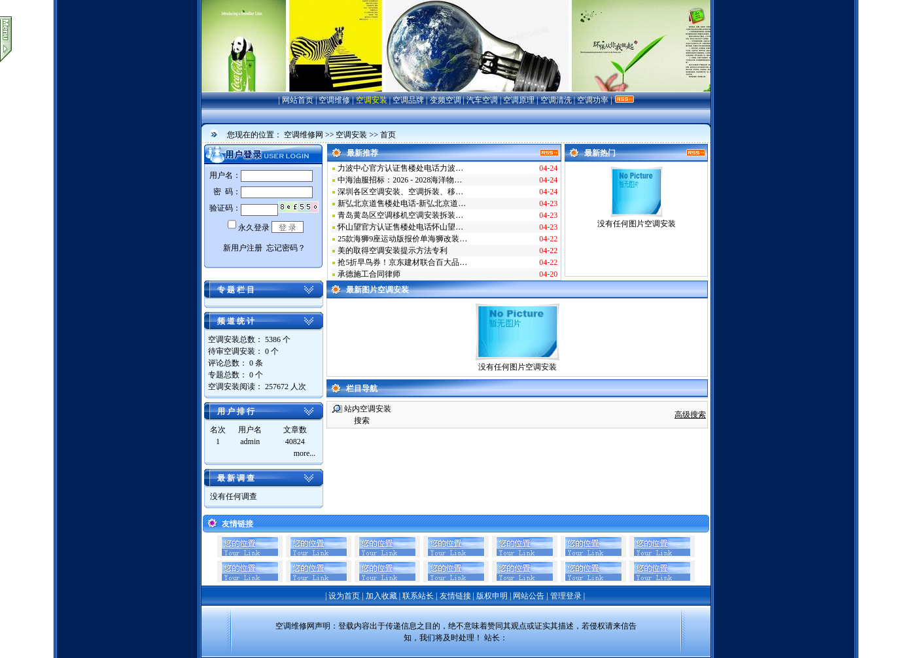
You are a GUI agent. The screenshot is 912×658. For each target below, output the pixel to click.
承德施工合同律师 (369, 274)
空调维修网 (303, 134)
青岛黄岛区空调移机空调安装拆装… (400, 215)
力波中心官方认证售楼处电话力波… (400, 168)
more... (305, 453)
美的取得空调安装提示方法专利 (392, 250)
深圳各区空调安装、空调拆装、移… (400, 191)
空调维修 (334, 100)
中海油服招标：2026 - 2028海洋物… (400, 179)
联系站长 (418, 595)
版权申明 (492, 595)
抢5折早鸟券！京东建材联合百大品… (402, 262)
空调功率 (592, 100)
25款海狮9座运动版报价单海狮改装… (402, 238)
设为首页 (344, 595)
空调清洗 (556, 100)
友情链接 (455, 595)
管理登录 (566, 595)
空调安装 (371, 100)
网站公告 (528, 595)
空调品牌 (408, 100)
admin (250, 441)
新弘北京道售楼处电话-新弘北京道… (402, 203)
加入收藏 (381, 595)
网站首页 (297, 100)
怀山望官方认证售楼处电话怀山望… (400, 227)
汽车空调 (482, 100)
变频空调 (445, 100)
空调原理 (519, 100)
